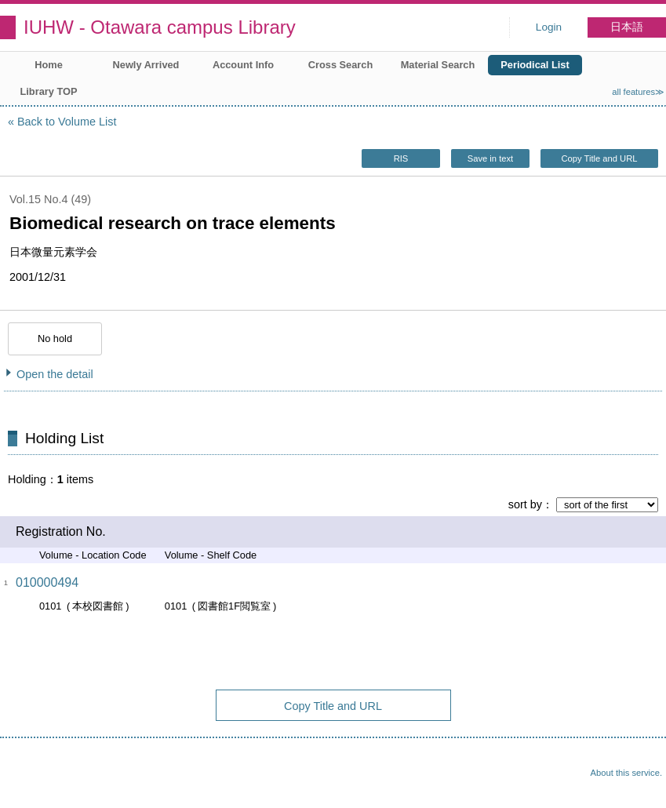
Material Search (438, 65)
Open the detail (54, 374)
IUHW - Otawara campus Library (160, 27)
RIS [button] (401, 158)
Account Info (243, 65)
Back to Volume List (66, 121)
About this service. (626, 772)
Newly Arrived (146, 65)
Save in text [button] (490, 158)
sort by (525, 504)
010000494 (47, 582)
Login (549, 27)
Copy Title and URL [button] (599, 158)
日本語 (626, 27)
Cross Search (340, 65)
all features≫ (638, 91)
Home (49, 65)
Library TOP (48, 91)
